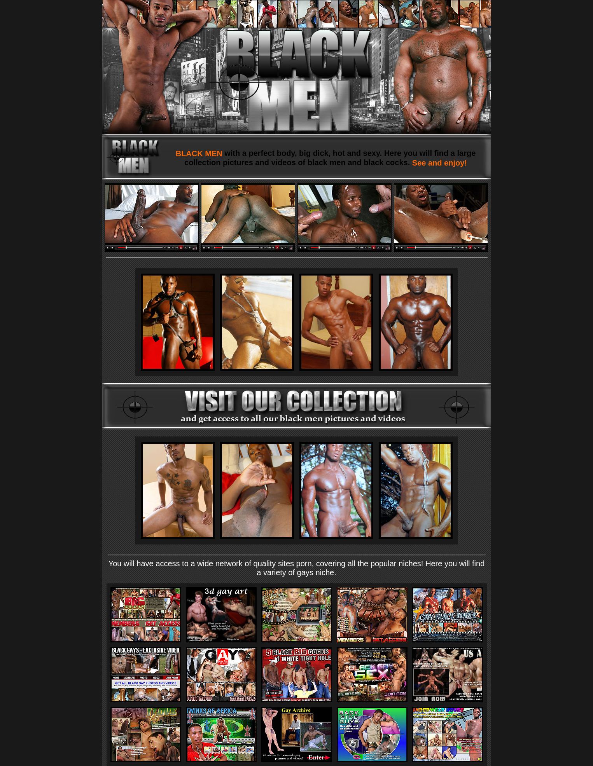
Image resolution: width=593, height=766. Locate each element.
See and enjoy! (438, 163)
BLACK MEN (200, 153)
